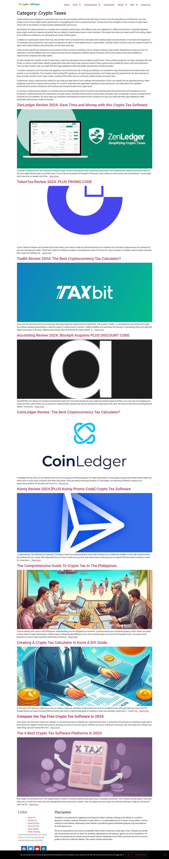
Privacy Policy (33, 823)
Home (66, 5)
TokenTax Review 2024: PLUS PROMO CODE (54, 181)
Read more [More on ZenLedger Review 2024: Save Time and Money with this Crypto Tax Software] (54, 176)
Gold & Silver (109, 5)
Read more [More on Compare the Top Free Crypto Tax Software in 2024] (55, 728)
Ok (128, 855)
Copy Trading (33, 829)
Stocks (121, 5)
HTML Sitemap (34, 832)
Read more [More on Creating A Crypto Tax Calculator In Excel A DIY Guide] (144, 711)
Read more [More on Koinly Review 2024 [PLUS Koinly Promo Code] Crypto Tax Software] (36, 560)
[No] (165, 855)
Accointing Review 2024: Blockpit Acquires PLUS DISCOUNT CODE (73, 335)
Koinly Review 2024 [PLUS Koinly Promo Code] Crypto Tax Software (74, 489)
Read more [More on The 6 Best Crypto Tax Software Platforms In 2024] (34, 804)
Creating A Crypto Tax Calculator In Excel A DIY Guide (62, 642)
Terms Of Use (33, 826)
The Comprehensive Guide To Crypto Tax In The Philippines (67, 565)
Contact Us (145, 5)
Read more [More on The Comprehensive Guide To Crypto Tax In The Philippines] (73, 637)
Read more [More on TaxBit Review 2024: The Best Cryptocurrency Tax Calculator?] (99, 330)
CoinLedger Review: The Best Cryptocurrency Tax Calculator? (68, 412)
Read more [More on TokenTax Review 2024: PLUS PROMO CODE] (47, 253)
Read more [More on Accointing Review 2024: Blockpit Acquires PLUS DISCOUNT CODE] (39, 407)
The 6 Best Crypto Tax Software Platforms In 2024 (59, 733)
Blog (132, 5)
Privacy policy (141, 855)
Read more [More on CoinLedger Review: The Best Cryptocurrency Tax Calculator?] (63, 483)
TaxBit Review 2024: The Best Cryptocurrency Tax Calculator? (69, 258)
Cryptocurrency (90, 5)
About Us (31, 817)
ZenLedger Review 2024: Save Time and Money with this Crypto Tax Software (82, 105)
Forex (75, 5)
